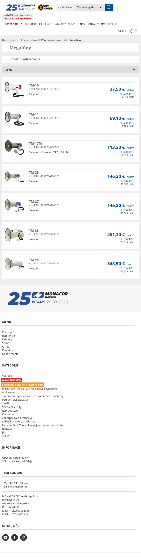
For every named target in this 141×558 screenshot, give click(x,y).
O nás (81, 16)
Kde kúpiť (30, 16)
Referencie (45, 16)
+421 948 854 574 (18, 475)
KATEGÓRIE (13, 16)
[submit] (101, 7)
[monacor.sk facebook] (15, 532)
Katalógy (60, 16)
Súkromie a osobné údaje (17, 454)
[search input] (61, 7)
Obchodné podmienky (15, 450)
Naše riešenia (109, 16)
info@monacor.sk (18, 479)
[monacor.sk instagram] (24, 532)
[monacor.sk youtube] (6, 532)
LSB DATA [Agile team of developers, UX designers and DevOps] (103, 551)
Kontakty (93, 16)
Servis (71, 16)
